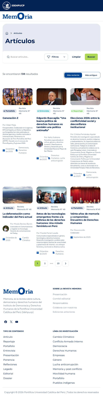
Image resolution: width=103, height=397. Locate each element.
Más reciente (73, 75)
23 (58, 263)
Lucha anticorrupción (65, 364)
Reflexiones (10, 364)
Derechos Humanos (64, 350)
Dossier (7, 378)
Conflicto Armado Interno (68, 341)
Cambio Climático (63, 336)
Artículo (7, 336)
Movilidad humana (64, 373)
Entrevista (9, 350)
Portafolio (9, 346)
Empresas (59, 355)
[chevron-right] (11, 33)
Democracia (60, 346)
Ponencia (8, 359)
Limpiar (76, 57)
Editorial (8, 373)
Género (57, 359)
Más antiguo (91, 75)
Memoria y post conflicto (67, 369)
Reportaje (9, 341)
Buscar (91, 57)
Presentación (11, 355)
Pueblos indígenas (64, 382)
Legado (7, 369)
